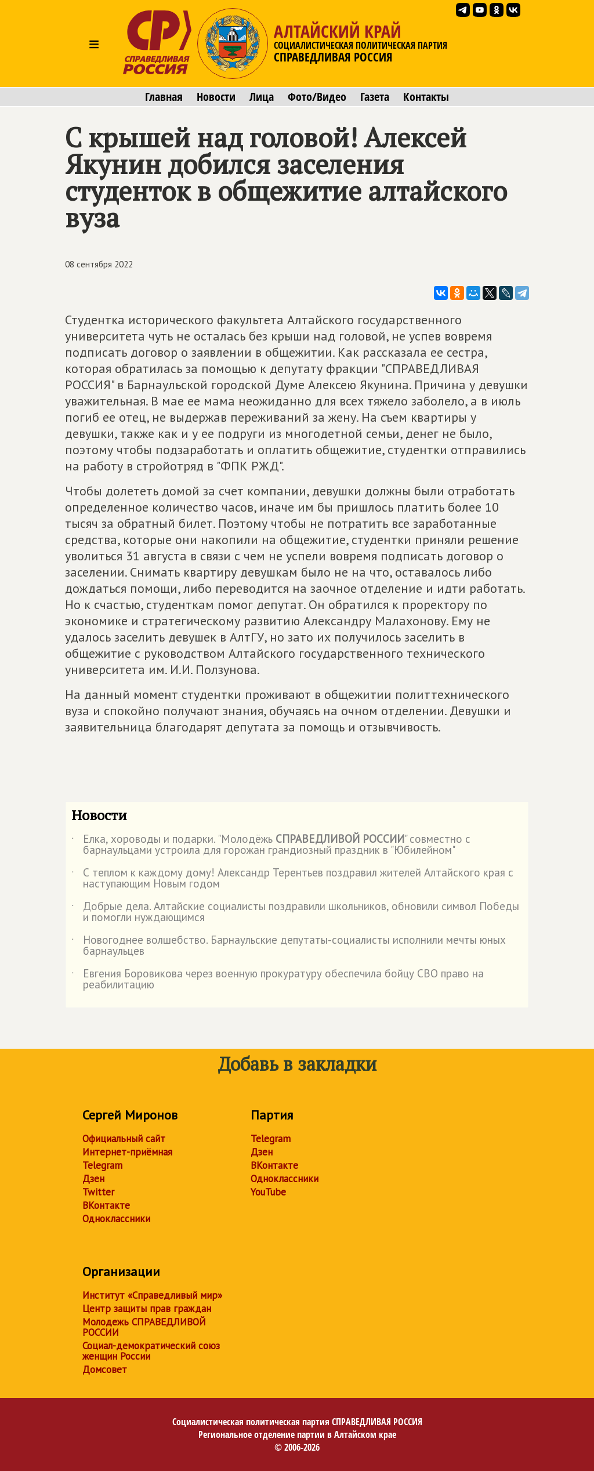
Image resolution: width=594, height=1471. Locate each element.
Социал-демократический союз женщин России (151, 1350)
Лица (261, 96)
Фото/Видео (317, 96)
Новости (216, 96)
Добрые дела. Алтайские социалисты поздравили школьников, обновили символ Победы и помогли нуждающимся (295, 912)
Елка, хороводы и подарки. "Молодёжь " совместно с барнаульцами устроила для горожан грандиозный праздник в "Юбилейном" (270, 845)
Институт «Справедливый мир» (152, 1295)
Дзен (93, 1178)
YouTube (268, 1192)
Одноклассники (116, 1218)
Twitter (98, 1192)
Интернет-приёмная (127, 1152)
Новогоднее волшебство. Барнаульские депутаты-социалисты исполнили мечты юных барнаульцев (288, 946)
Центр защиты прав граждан (146, 1308)
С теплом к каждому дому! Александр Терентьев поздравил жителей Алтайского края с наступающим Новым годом (292, 878)
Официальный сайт (123, 1138)
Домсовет (104, 1369)
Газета (374, 96)
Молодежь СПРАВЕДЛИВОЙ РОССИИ (144, 1327)
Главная (164, 96)
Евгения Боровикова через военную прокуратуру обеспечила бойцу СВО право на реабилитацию (277, 979)
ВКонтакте (106, 1205)
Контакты (426, 96)
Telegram (102, 1165)
